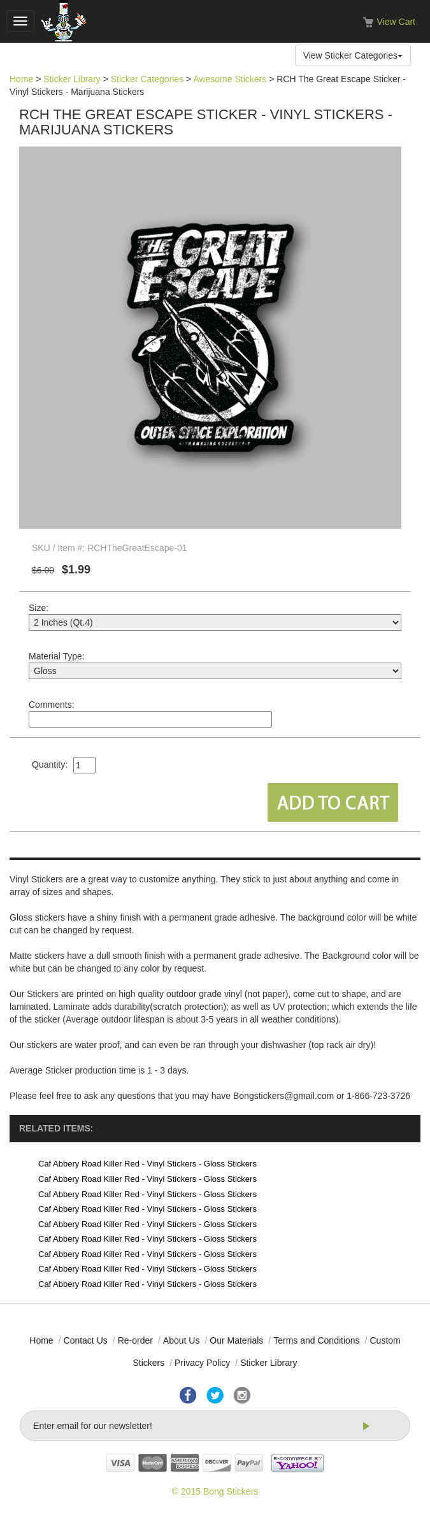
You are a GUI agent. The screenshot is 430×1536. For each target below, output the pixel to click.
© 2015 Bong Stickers (215, 1491)
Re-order (135, 1340)
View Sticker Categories (353, 55)
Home (21, 79)
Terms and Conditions (316, 1340)
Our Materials (236, 1340)
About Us (181, 1340)
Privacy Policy (202, 1363)
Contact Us (86, 1340)
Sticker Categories (147, 79)
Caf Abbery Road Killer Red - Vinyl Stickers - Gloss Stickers (147, 1163)
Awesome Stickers (229, 79)
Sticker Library (71, 79)
